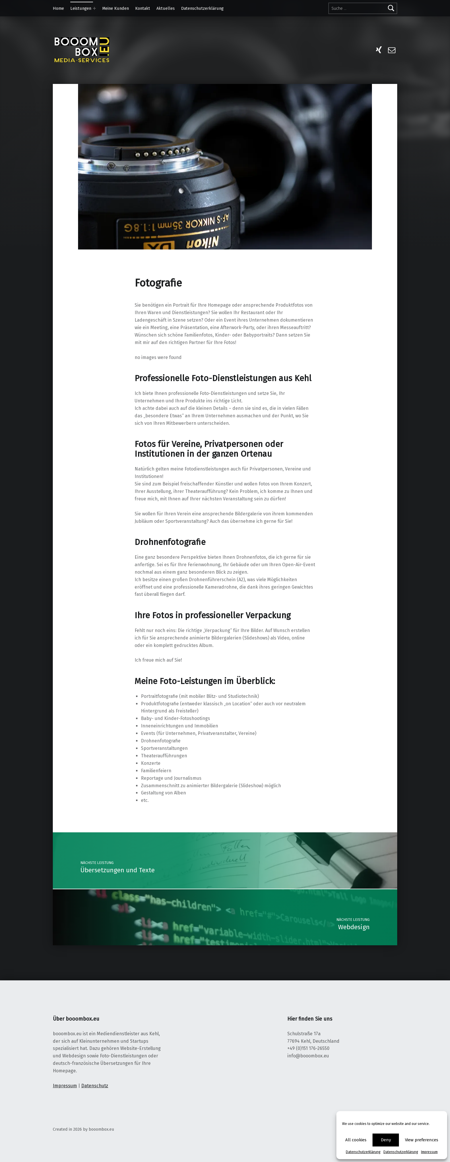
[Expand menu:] (94, 8)
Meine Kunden (115, 8)
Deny (386, 1139)
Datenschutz (94, 1085)
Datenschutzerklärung (363, 1152)
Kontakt (142, 8)
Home (58, 8)
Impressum (429, 1152)
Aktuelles (165, 8)
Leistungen (80, 8)
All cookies (355, 1139)
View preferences (421, 1139)
